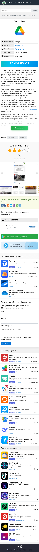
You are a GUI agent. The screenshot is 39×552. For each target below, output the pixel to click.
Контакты (17, 550)
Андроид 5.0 (19, 45)
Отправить (5, 343)
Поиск (35, 10)
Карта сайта (27, 550)
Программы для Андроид (17, 16)
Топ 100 (28, 3)
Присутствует (20, 49)
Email (3, 318)
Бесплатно (12, 137)
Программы (19, 3)
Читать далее (19, 128)
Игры (10, 3)
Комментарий (6, 326)
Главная (4, 16)
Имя (2, 311)
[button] (37, 164)
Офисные (31, 16)
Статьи (9, 550)
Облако (22, 137)
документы (33, 109)
